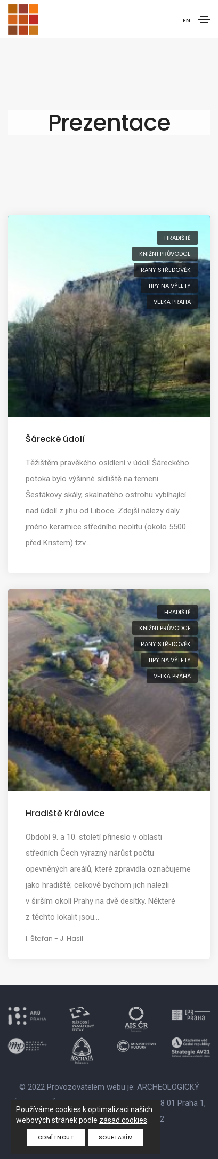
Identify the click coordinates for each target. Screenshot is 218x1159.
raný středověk (166, 269)
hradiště (177, 238)
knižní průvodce (165, 253)
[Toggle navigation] (204, 19)
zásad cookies (123, 1120)
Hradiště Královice (65, 813)
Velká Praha (172, 301)
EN (186, 20)
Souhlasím (116, 1137)
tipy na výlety (169, 285)
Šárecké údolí (55, 439)
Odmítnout (56, 1137)
